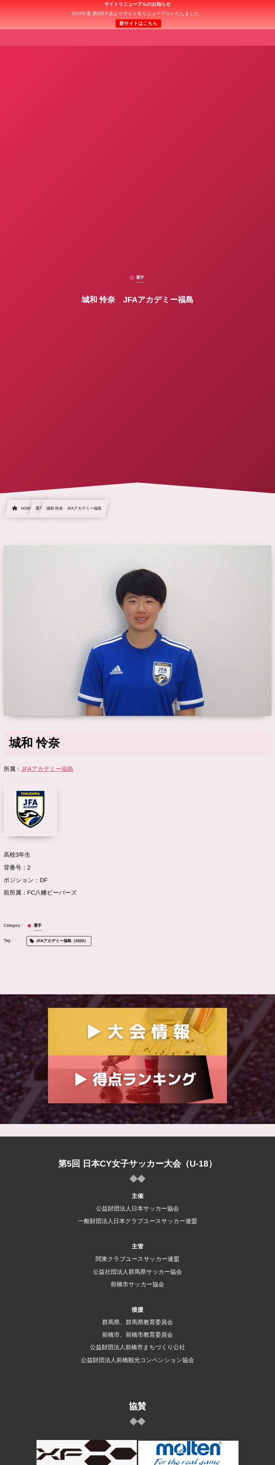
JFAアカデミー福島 (47, 769)
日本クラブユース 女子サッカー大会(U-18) (137, 15)
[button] (256, 9)
